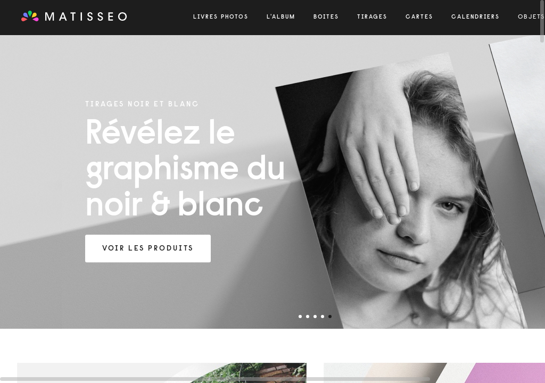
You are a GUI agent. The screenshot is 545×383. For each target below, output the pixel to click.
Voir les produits (148, 249)
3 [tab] (315, 316)
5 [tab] (330, 316)
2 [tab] (307, 316)
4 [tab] (322, 316)
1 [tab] (300, 316)
